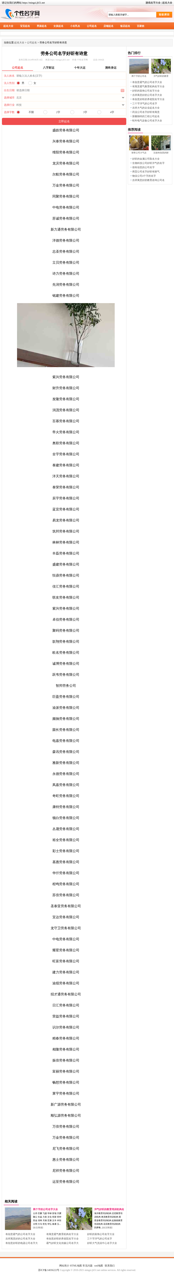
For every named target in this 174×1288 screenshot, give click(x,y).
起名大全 (167, 2)
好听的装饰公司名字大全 (101, 1234)
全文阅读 (38, 1227)
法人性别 (9, 83)
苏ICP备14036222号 (48, 1270)
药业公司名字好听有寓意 (146, 112)
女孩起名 (58, 26)
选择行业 (9, 104)
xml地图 (98, 1265)
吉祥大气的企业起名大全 (146, 107)
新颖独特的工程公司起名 (146, 116)
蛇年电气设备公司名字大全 (147, 120)
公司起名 (92, 26)
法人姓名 (9, 75)
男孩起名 (42, 26)
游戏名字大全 (153, 2)
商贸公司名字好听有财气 (146, 171)
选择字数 (9, 112)
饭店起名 (125, 26)
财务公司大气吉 (139, 152)
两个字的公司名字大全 (45, 1209)
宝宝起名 (25, 26)
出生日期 (9, 90)
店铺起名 (108, 26)
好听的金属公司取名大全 (146, 159)
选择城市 (9, 97)
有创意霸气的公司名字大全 (20, 1234)
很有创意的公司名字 (143, 167)
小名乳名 (75, 26)
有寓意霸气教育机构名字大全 (62, 1234)
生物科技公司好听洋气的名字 (148, 163)
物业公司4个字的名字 (144, 176)
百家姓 (140, 26)
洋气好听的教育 (161, 76)
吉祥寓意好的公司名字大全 (20, 1238)
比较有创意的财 (161, 152)
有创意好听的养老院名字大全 (62, 1238)
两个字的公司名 (139, 76)
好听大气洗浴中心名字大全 (102, 1243)
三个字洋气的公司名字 (99, 1238)
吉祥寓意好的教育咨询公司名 (148, 180)
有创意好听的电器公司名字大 (22, 1243)
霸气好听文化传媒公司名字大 (62, 1243)
